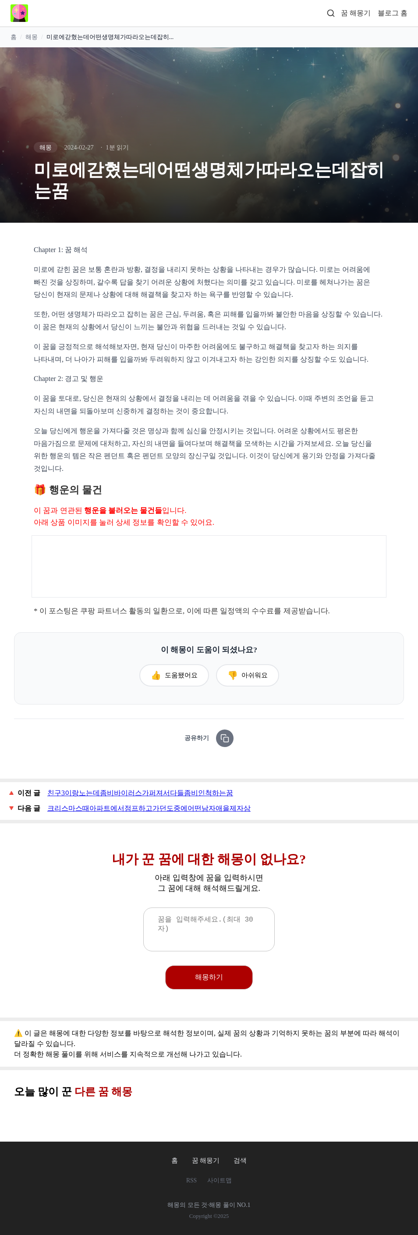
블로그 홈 (392, 13)
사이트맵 (219, 1180)
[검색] (330, 13)
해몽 (31, 37)
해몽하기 (209, 977)
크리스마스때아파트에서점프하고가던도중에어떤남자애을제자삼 (149, 808)
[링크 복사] (225, 738)
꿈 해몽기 (356, 13)
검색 (240, 1160)
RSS (191, 1180)
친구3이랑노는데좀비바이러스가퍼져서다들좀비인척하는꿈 (140, 793)
